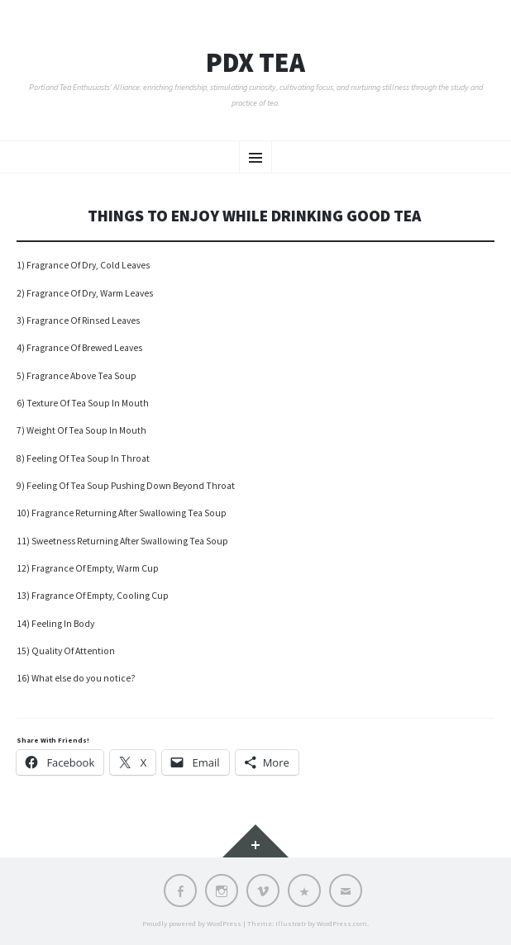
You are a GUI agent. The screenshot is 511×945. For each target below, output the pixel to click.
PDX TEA (255, 63)
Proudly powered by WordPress (191, 923)
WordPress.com (342, 923)
